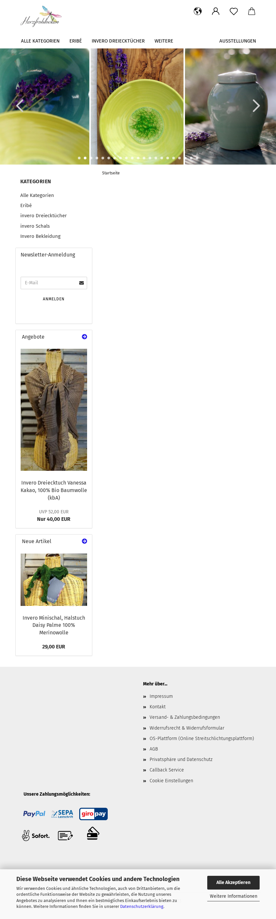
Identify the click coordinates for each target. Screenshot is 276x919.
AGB (154, 749)
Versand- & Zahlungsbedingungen (185, 717)
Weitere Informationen (233, 896)
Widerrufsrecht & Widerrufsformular (187, 728)
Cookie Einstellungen (171, 781)
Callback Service (167, 770)
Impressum (161, 696)
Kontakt (158, 707)
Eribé (75, 41)
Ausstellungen (237, 41)
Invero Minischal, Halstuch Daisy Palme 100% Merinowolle (54, 625)
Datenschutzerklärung (141, 906)
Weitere (164, 41)
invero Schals (35, 226)
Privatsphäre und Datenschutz (181, 759)
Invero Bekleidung (40, 236)
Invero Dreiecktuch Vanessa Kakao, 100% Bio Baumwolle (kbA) (54, 490)
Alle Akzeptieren (233, 882)
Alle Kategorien (40, 41)
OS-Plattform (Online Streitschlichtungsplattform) (202, 738)
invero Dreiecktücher (118, 41)
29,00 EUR (53, 647)
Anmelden (53, 299)
